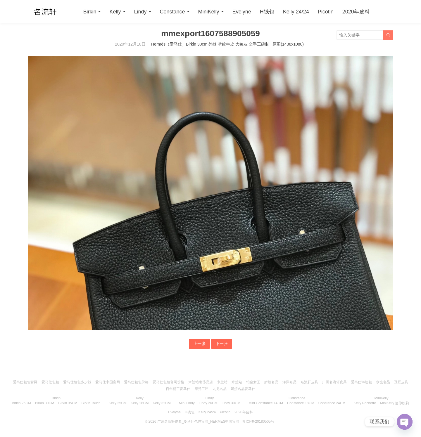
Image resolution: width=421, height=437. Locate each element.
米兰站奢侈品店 (200, 382)
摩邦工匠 (201, 389)
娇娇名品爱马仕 (243, 389)
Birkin (89, 12)
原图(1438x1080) (288, 44)
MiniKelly (208, 12)
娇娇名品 (271, 382)
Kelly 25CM (118, 403)
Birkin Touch (91, 403)
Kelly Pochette (364, 403)
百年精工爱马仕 (178, 389)
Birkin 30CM (44, 403)
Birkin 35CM (67, 403)
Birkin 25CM (21, 403)
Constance (172, 12)
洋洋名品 (289, 382)
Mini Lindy (187, 403)
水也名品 (383, 382)
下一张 (221, 343)
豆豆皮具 (401, 382)
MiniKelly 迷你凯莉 (394, 403)
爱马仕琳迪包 (361, 382)
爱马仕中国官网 (107, 382)
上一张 (199, 343)
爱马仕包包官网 (25, 382)
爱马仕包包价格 (136, 382)
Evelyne (241, 12)
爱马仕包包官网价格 (168, 382)
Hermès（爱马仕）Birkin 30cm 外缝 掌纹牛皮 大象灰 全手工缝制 (210, 44)
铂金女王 (253, 382)
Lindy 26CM (208, 403)
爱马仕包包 (50, 382)
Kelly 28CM (140, 403)
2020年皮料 (356, 12)
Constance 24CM (332, 403)
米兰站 (222, 382)
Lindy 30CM (231, 403)
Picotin (326, 12)
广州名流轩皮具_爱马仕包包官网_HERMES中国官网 (198, 421)
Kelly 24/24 (296, 12)
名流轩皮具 (309, 382)
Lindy (140, 12)
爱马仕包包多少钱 (77, 382)
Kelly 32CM (161, 403)
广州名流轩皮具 (334, 382)
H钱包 (267, 12)
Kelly (115, 12)
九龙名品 (220, 389)
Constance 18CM (300, 403)
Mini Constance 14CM (266, 403)
